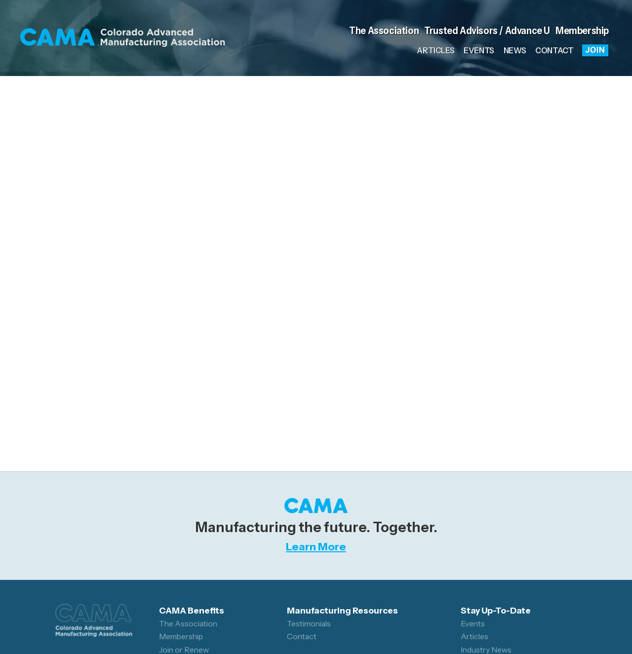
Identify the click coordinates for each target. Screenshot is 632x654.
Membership (582, 30)
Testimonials (309, 623)
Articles (435, 50)
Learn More (316, 546)
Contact (554, 50)
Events (479, 50)
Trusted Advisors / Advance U (487, 30)
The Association (384, 30)
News (515, 50)
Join (595, 49)
